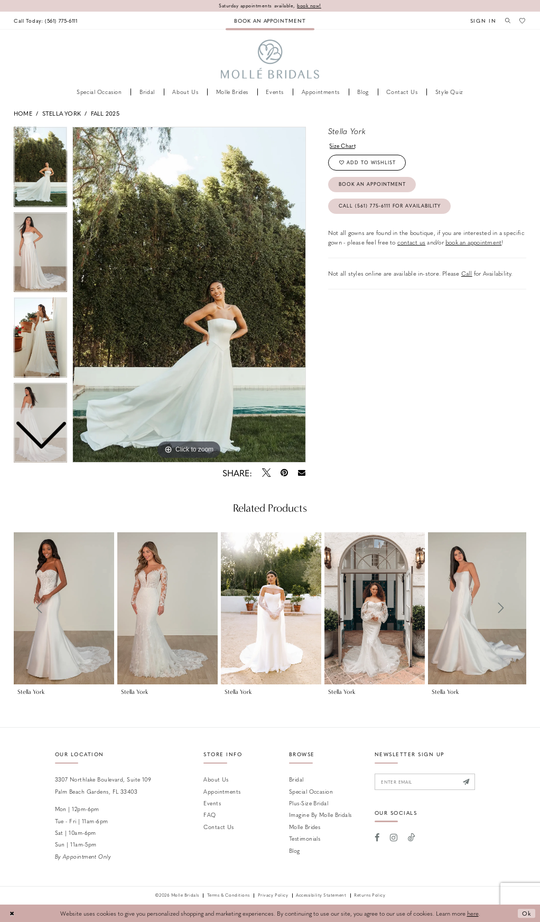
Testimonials (304, 838)
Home (23, 113)
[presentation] (64, 608)
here (473, 913)
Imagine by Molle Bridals (320, 814)
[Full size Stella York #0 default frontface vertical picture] (189, 294)
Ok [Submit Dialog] (526, 913)
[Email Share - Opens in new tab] (302, 472)
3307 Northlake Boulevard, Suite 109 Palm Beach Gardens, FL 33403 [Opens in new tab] (103, 785)
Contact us (218, 827)
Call (466, 273)
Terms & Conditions (228, 895)
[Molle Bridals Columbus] (270, 59)
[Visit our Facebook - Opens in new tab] (377, 837)
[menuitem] (46, 20)
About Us (216, 779)
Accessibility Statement (321, 895)
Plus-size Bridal (308, 803)
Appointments (221, 791)
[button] (481, 20)
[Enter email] (425, 782)
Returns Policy (369, 895)
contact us (411, 242)
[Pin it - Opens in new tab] (284, 472)
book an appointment (473, 242)
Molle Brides (304, 827)
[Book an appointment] (270, 20)
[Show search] (507, 20)
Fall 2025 (105, 113)
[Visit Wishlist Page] (522, 20)
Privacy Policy (273, 895)
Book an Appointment (372, 184)
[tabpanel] (189, 294)
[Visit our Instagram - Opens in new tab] (393, 837)
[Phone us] (46, 20)
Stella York (61, 113)
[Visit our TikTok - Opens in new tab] (411, 837)
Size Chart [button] (343, 145)
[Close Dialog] (11, 913)
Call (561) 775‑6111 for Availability (390, 206)
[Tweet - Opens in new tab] (266, 472)
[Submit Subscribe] (467, 782)
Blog (294, 850)
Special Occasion (311, 791)
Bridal (296, 779)
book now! (309, 5)
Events (212, 803)
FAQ (209, 814)
